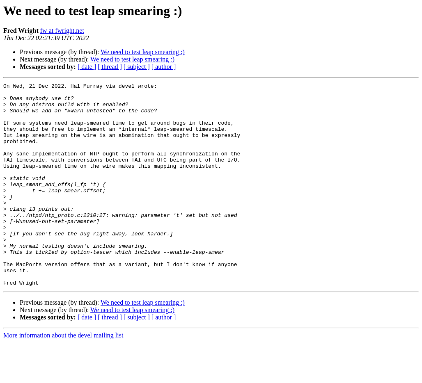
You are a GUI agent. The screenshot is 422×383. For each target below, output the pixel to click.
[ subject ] (137, 66)
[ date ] (87, 66)
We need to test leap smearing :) (143, 51)
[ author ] (163, 66)
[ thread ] (110, 66)
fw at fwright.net (62, 30)
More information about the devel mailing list (63, 375)
